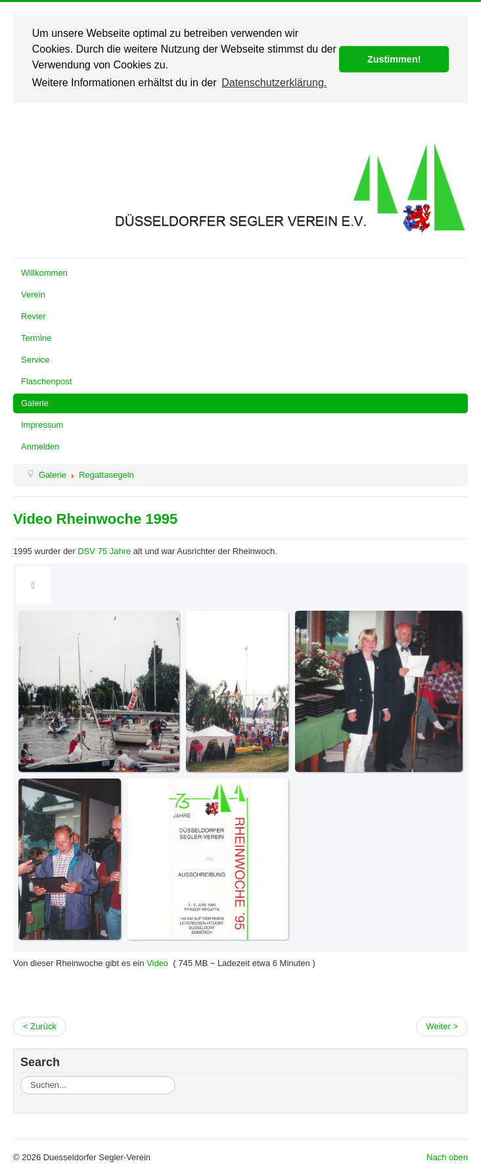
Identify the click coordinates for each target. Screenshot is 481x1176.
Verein (33, 294)
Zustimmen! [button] (394, 59)
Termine (36, 338)
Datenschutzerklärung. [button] (274, 82)
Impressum (42, 425)
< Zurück (40, 1026)
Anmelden (40, 446)
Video (156, 963)
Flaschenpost (46, 381)
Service (35, 360)
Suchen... (20, 1076)
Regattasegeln (106, 475)
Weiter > (442, 1026)
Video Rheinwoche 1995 (95, 519)
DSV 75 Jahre (104, 551)
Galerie (35, 403)
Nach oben (447, 1157)
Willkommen (44, 273)
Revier (33, 316)
